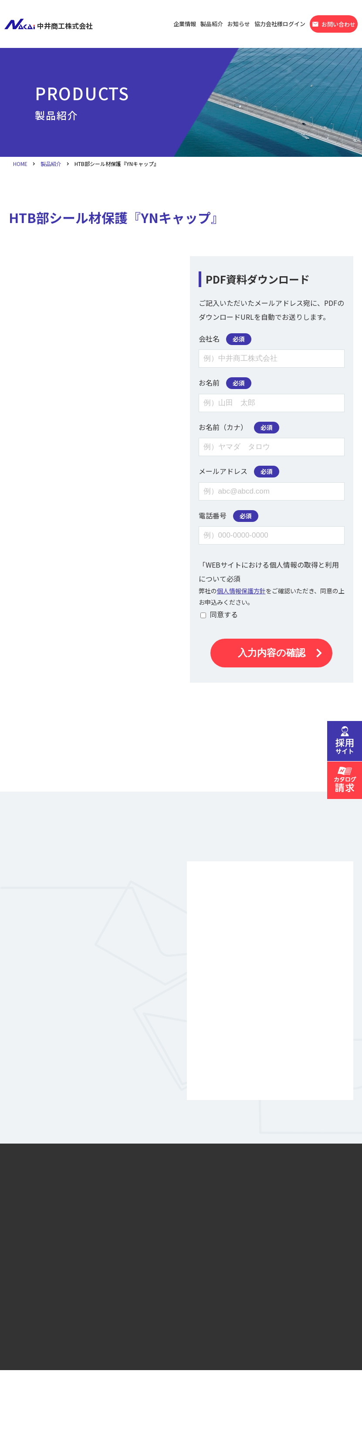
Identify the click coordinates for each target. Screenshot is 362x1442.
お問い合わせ (333, 24)
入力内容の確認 (271, 652)
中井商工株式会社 (48, 24)
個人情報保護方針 (241, 590)
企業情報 (184, 24)
